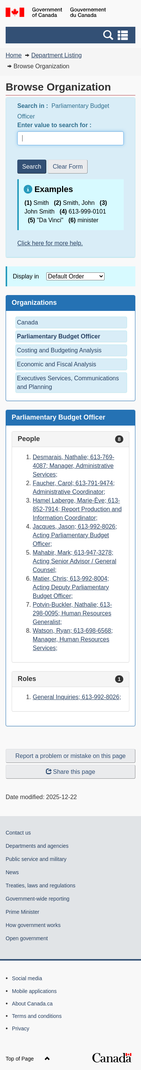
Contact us (18, 833)
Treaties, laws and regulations (40, 885)
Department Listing (56, 55)
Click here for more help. (50, 243)
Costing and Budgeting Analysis (59, 350)
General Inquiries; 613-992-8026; (77, 697)
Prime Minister (22, 912)
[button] (71, 35)
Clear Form (68, 166)
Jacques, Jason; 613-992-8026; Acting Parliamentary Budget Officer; (75, 535)
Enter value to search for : (55, 125)
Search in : (33, 106)
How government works (33, 925)
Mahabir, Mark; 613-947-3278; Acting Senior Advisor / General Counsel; (74, 561)
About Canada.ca (32, 1004)
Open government (27, 938)
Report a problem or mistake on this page (70, 756)
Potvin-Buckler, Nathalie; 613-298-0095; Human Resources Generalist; (72, 613)
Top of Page (28, 1059)
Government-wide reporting (38, 899)
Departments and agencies (37, 846)
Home (14, 55)
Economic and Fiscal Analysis (56, 364)
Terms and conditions (37, 1016)
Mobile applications (34, 991)
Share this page (70, 772)
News (12, 872)
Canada (27, 322)
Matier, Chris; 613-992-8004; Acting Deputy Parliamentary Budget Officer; (71, 587)
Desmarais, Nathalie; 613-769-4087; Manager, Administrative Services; (73, 466)
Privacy (20, 1028)
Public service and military (36, 859)
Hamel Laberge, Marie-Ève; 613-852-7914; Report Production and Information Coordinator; (77, 509)
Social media (27, 978)
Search (31, 166)
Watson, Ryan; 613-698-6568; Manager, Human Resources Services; (73, 639)
